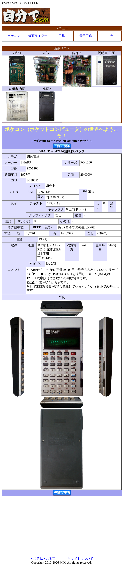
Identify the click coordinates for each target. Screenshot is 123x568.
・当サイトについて (78, 558)
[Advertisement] (61, 525)
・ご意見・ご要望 (43, 558)
